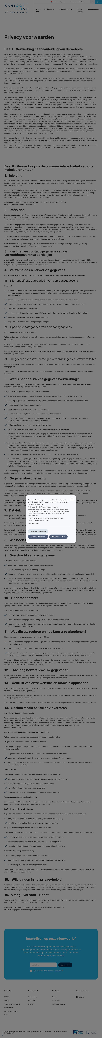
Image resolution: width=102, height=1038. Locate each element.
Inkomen (31, 1004)
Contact (54, 997)
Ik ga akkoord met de (48, 971)
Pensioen (7, 1015)
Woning (6, 1000)
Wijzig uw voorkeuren (38, 531)
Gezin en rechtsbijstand (12, 1004)
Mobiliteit (7, 997)
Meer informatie (33, 523)
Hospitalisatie (8, 1007)
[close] (72, 499)
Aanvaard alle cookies (38, 536)
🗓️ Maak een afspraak (58, 2)
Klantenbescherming (59, 1004)
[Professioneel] (63, 9)
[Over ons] (38, 10)
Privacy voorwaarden (55, 971)
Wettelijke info (9, 1033)
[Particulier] (47, 9)
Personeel (31, 1000)
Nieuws (83, 2)
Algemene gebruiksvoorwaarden (15, 1031)
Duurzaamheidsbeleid (60, 1031)
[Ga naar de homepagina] (19, 8)
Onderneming (32, 997)
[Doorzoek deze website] (92, 2)
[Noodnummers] (93, 9)
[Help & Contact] (80, 10)
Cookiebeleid (47, 1031)
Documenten (75, 2)
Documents (56, 1000)
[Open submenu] (54, 9)
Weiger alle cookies (58, 536)
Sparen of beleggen (10, 1011)
